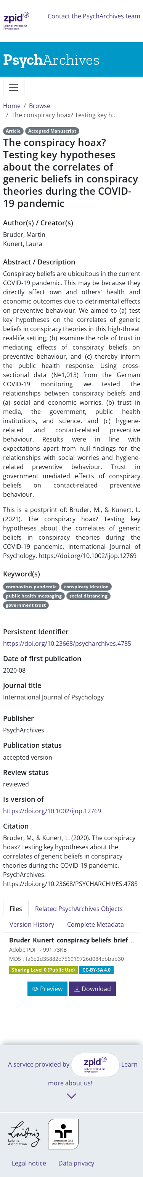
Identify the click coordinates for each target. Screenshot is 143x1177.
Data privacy (76, 1163)
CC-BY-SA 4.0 (96, 970)
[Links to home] (51, 59)
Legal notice (29, 1163)
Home (12, 106)
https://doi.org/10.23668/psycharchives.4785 (67, 643)
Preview (47, 989)
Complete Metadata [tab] (95, 924)
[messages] (13, 87)
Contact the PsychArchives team (94, 16)
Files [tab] (16, 909)
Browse (39, 106)
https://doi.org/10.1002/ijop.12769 (52, 811)
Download (92, 989)
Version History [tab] (32, 924)
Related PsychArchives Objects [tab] (79, 909)
